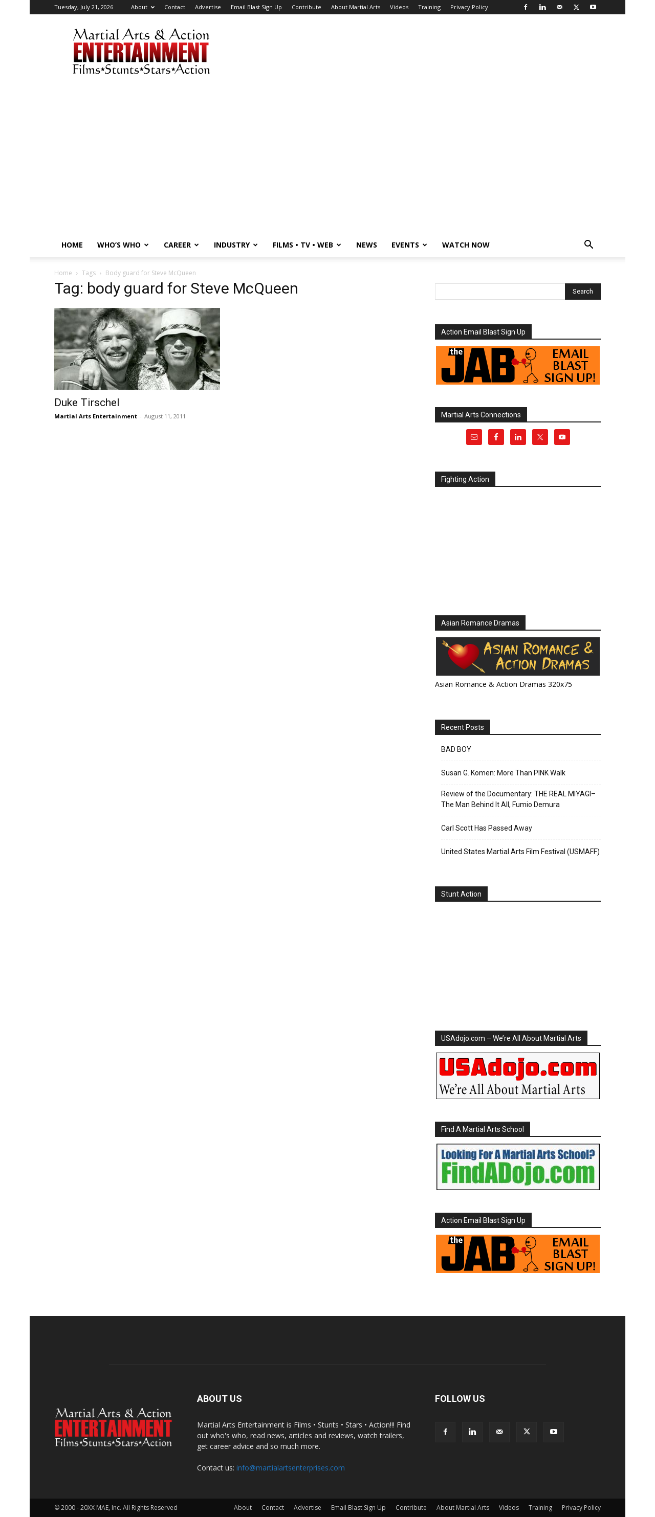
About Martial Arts (355, 7)
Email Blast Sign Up (256, 7)
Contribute (306, 7)
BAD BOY (456, 749)
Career (181, 245)
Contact (174, 7)
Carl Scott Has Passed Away (486, 828)
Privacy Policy (469, 7)
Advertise (208, 7)
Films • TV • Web (307, 245)
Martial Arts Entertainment (95, 416)
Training (429, 7)
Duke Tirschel (87, 402)
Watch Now (466, 245)
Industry (236, 245)
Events (409, 245)
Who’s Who (123, 245)
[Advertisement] (327, 156)
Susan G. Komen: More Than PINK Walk (503, 773)
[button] (588, 246)
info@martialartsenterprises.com (290, 1468)
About (143, 7)
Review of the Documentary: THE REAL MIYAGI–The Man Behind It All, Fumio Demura (518, 799)
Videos (399, 7)
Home (72, 245)
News (366, 245)
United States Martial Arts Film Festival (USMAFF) (520, 851)
